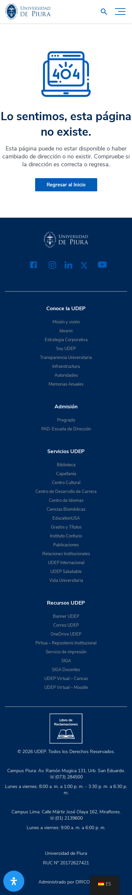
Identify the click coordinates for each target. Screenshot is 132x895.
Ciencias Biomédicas (66, 509)
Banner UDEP (66, 616)
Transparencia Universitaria (66, 358)
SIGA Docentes (66, 670)
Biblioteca (66, 465)
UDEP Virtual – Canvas (66, 679)
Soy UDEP (66, 349)
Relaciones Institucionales (66, 554)
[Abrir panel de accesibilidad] (13, 881)
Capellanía (66, 474)
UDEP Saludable (66, 572)
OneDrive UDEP (66, 634)
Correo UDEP (66, 625)
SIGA (66, 661)
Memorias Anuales (66, 384)
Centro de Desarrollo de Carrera (66, 492)
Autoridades (66, 375)
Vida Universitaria (66, 580)
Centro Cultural (66, 483)
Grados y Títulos (66, 527)
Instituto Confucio (66, 536)
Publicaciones (66, 545)
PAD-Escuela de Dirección (66, 429)
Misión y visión (66, 322)
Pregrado (66, 420)
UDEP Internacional (66, 563)
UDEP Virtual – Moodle (66, 688)
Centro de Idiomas (66, 500)
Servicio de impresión (66, 652)
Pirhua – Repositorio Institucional (66, 643)
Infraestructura (66, 366)
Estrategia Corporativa (66, 340)
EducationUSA (66, 518)
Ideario (66, 331)
